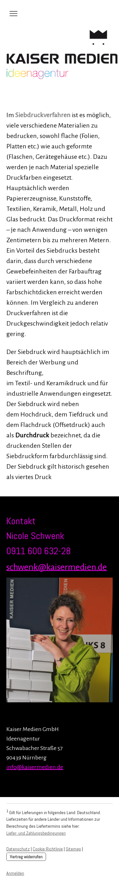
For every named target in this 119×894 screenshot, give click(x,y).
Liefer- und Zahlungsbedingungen (36, 833)
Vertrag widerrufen (26, 857)
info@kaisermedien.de (34, 767)
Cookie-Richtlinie (48, 849)
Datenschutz (18, 849)
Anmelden (15, 873)
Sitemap (73, 849)
